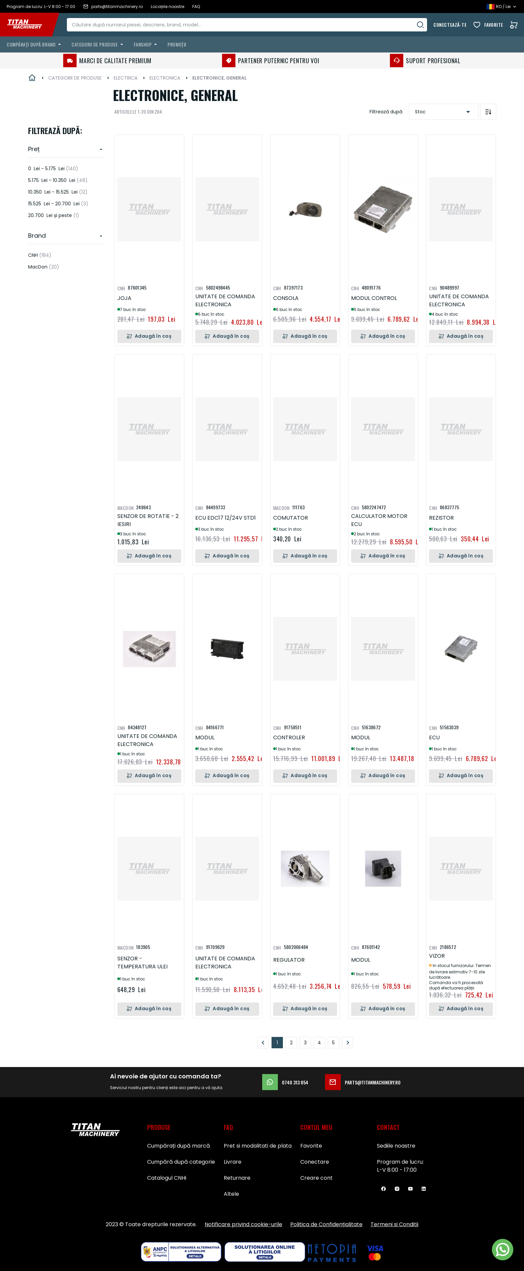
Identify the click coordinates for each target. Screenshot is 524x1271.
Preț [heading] (34, 149)
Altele (231, 1194)
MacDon (43, 266)
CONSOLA (286, 298)
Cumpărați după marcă (178, 1146)
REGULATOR (289, 960)
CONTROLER (289, 737)
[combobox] (249, 24)
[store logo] (29, 24)
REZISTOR (441, 518)
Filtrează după (386, 111)
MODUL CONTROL (374, 298)
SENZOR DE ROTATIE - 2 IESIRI (148, 520)
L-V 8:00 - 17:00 (397, 1170)
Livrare (232, 1162)
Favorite (493, 24)
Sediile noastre (396, 1146)
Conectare (314, 1162)
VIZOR (437, 956)
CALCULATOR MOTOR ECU (379, 520)
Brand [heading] (37, 235)
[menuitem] (35, 44)
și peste (53, 215)
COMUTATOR (290, 518)
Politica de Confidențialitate (326, 1224)
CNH (39, 255)
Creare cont (316, 1178)
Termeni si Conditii (394, 1224)
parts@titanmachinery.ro (363, 1082)
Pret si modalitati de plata (258, 1146)
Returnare (237, 1178)
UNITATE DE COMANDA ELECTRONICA (225, 300)
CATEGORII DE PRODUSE (75, 78)
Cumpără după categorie (181, 1162)
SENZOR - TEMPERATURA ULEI (142, 962)
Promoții (177, 44)
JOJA (124, 298)
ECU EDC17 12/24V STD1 (225, 518)
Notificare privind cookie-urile (243, 1224)
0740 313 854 (285, 1082)
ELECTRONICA (164, 78)
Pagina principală (32, 78)
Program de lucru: (400, 1162)
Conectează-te (449, 24)
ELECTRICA (125, 78)
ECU (434, 737)
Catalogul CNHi (166, 1178)
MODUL (204, 737)
